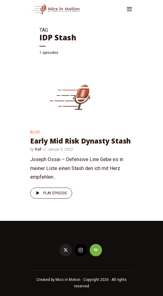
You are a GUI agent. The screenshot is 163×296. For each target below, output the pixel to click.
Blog (35, 132)
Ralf (38, 149)
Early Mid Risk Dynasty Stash (80, 140)
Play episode (50, 193)
